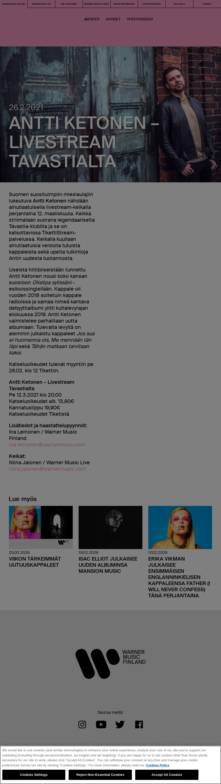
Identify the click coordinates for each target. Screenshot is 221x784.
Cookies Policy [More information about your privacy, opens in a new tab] (157, 765)
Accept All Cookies (167, 775)
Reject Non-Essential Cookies (100, 775)
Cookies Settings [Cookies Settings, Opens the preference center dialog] (34, 775)
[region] (110, 765)
